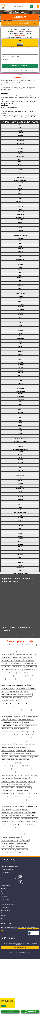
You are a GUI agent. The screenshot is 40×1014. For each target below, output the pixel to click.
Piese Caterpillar (5, 885)
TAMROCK (20, 499)
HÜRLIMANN (20, 309)
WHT (21, 852)
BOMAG (20, 161)
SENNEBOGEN (20, 475)
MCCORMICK (20, 388)
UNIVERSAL (20, 525)
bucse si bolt (23, 747)
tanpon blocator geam (24, 759)
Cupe (15, 2)
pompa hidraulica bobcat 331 (8, 787)
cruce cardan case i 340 (15, 738)
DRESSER (20, 225)
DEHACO (20, 204)
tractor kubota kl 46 (6, 707)
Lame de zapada (5, 910)
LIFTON (20, 375)
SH (20, 478)
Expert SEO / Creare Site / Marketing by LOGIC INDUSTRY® (20, 952)
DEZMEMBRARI (20, 214)
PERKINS (20, 436)
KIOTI (20, 343)
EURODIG (20, 233)
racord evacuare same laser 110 (22, 778)
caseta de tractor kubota (25, 756)
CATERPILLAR (20, 175)
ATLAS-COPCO (20, 140)
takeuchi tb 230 (32, 688)
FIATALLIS (20, 264)
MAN (20, 380)
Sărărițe (28, 2)
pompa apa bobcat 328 (7, 716)
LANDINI (20, 367)
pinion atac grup (18, 660)
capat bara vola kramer (19, 676)
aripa (17, 747)
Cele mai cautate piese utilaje (8, 904)
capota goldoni (5, 818)
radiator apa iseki (17, 722)
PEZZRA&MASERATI (20, 438)
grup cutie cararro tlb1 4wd (25, 831)
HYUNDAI (20, 312)
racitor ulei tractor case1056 (8, 682)
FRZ (20, 272)
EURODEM (20, 230)
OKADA (20, 425)
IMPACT (20, 320)
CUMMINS (20, 188)
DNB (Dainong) (20, 217)
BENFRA (20, 151)
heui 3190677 (21, 821)
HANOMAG (20, 291)
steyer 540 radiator (26, 645)
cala (21, 691)
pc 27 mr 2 (20, 669)
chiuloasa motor (27, 772)
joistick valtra (26, 722)
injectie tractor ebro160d (7, 728)
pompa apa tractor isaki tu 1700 (21, 728)
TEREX (20, 507)
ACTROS (20, 127)
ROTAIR (20, 454)
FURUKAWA (20, 278)
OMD (20, 433)
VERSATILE (20, 541)
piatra (13, 679)
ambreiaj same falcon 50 (24, 679)
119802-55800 (19, 700)
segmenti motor (30, 750)
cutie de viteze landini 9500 (23, 648)
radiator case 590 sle (6, 769)
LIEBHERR (20, 372)
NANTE (20, 409)
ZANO (20, 560)
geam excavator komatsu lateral (9, 672)
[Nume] (20, 56)
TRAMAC (20, 517)
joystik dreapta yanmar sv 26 (8, 790)
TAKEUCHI (20, 496)
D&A (20, 190)
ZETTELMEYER (20, 568)
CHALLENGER (20, 177)
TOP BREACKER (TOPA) (20, 512)
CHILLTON (20, 183)
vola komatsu (32, 731)
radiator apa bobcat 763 (7, 734)
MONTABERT (20, 399)
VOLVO (20, 546)
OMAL (20, 430)
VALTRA (20, 533)
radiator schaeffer (30, 676)
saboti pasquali (17, 734)
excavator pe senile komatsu (16, 784)
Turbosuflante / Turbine (28, 635)
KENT (20, 341)
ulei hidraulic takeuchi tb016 (8, 688)
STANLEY (20, 486)
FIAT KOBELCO (20, 259)
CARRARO (20, 169)
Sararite (3, 918)
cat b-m (10, 663)
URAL (20, 528)
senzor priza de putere (31, 821)
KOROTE (20, 354)
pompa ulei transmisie (27, 762)
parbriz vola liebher (6, 666)
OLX (20, 428)
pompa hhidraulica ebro (7, 654)
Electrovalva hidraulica (6, 902)
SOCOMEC (20, 481)
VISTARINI (20, 544)
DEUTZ (20, 209)
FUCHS (20, 275)
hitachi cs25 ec (5, 784)
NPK (20, 417)
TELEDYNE (20, 504)
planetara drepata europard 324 (9, 648)
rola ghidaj (4, 747)
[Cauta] (31, 6)
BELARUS (20, 148)
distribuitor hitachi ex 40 (7, 741)
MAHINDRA (20, 378)
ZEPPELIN (20, 562)
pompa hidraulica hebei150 (24, 803)
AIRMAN (20, 135)
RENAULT (20, 452)
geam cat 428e (5, 738)
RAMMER (20, 446)
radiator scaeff (25, 734)
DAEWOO (20, 196)
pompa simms (19, 769)
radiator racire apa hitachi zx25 (9, 775)
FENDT (20, 243)
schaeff (8, 679)
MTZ (20, 407)
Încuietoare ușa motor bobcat (13, 645)
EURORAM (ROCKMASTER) (20, 235)
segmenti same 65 (13, 719)
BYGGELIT (20, 167)
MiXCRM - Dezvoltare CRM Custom (20, 947)
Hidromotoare (5, 913)
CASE (20, 172)
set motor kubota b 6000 (19, 654)
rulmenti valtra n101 (6, 834)
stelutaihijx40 (20, 772)
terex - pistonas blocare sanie (8, 710)
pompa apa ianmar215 (7, 722)
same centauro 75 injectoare (8, 781)
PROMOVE (20, 444)
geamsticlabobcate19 (14, 713)
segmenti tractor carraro (21, 731)
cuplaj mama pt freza (16, 666)
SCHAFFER (20, 470)
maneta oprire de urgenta (7, 744)
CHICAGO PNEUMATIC (20, 180)
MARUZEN (20, 383)
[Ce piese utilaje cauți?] (20, 6)
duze (26, 697)
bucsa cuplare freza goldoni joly (9, 694)
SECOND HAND (20, 473)
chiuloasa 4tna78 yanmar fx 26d (9, 669)
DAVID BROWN (20, 201)
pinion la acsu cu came (23, 703)
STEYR (20, 491)
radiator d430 (31, 685)
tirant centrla (16, 818)
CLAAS (20, 185)
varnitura (4, 645)
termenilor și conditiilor (22, 70)
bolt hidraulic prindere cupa (30, 669)
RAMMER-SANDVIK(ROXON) (20, 449)
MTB (20, 404)
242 (11, 818)
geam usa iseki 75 (33, 682)
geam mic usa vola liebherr (26, 713)
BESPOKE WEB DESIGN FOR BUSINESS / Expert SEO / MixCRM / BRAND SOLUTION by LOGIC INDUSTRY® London (20, 944)
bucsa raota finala (17, 657)
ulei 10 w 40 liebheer (6, 793)
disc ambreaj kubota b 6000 (8, 843)
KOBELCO (20, 346)
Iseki (20, 325)
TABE (20, 494)
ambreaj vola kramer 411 (21, 688)
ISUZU (20, 328)
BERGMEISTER (20, 156)
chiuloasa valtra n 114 (18, 716)
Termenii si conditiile (9, 1001)
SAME (20, 457)
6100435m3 (24, 809)
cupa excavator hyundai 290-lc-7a (23, 787)
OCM (20, 423)
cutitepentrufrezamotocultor (8, 762)
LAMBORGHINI (20, 365)
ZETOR (20, 565)
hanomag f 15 (11, 747)
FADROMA (20, 238)
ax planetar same (5, 651)
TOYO (20, 515)
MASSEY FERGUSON (20, 386)
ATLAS (20, 138)
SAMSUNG (20, 459)
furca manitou (34, 775)
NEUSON (20, 412)
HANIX (20, 288)
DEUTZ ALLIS (20, 212)
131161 (30, 697)
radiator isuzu (5, 824)
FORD (20, 267)
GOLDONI (20, 283)
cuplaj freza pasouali (27, 651)
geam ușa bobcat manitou (7, 660)
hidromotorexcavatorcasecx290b (19, 707)
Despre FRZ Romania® (7, 891)
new (20, 840)
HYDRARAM (20, 304)
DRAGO (20, 222)
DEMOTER (20, 206)
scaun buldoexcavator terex (8, 800)
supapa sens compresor (21, 781)
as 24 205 (18, 762)
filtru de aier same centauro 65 (19, 685)
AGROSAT (20, 132)
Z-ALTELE (20, 557)
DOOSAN (20, 219)
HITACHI (20, 296)
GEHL (20, 280)
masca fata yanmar (27, 710)
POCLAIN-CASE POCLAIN (20, 441)
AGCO (20, 130)
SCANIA (20, 465)
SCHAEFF (20, 467)
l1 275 (26, 766)
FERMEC (20, 246)
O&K (20, 420)
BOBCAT (20, 159)
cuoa (3, 691)
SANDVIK (20, 462)
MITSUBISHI (20, 396)
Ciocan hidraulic (17, 635)
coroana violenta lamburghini (12, 691)
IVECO (20, 333)
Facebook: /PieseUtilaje (6, 871)
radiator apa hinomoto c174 (8, 750)
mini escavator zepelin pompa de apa (29, 818)
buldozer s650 (28, 753)
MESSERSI (20, 394)
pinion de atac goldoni (32, 666)
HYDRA (20, 301)
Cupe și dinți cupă (6, 635)
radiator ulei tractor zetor (7, 778)
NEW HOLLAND (20, 415)
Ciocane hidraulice (21, 2)
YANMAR (20, 552)
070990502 (18, 710)
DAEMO (20, 193)
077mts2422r (4, 713)
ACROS (20, 125)
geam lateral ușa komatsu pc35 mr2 (10, 797)
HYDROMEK (20, 307)
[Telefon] (20, 59)
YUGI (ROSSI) (20, 554)
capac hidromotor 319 (18, 697)
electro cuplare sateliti (29, 660)
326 (17, 679)
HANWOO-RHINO (20, 293)
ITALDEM (20, 330)
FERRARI (20, 249)
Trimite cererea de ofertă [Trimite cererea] (20, 66)
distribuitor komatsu (6, 657)
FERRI (20, 254)
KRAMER (20, 357)
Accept (3, 1006)
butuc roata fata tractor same (31, 716)
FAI (20, 241)
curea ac (34, 645)
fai (13, 769)
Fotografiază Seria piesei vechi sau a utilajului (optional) (23, 42)
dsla (24, 666)
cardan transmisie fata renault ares (10, 759)
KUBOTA (20, 362)
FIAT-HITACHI (20, 262)
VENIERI (20, 536)
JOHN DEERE (20, 338)
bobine (32, 734)
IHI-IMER (20, 314)
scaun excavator (32, 812)
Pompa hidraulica (5, 899)
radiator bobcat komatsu (23, 672)
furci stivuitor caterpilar (7, 676)
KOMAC (20, 349)
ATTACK (20, 146)
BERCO (20, 154)
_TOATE (20, 570)
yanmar (3, 679)
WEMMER (20, 549)
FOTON (20, 270)
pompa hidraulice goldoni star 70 (25, 694)
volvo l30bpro (35, 769)
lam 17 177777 (27, 769)
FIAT (20, 256)
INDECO (20, 322)
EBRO (20, 227)
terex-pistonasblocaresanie (8, 725)
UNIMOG (20, 523)
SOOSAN (20, 483)
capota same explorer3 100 (22, 790)
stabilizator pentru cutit (7, 766)
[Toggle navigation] (38, 6)
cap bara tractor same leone (29, 663)
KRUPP (20, 359)
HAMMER (20, 285)
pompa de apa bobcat (16, 651)
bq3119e (30, 707)
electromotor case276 (24, 797)
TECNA (20, 502)
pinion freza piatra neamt (21, 682)
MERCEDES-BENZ (20, 391)
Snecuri (3, 915)
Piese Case (4, 888)
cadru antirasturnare (6, 809)
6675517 (26, 691)
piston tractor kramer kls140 (31, 793)
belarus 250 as (31, 781)
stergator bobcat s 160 (27, 657)
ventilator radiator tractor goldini (9, 703)
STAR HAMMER (20, 488)
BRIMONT (20, 164)
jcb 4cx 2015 (4, 719)
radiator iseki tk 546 (6, 685)
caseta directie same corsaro (16, 828)
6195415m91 (4, 663)
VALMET (20, 531)
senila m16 (34, 679)
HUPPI (20, 299)
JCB (20, 336)
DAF (20, 198)
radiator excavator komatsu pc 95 (26, 719)
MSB (20, 401)
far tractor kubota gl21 (31, 654)
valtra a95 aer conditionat (23, 775)
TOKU (20, 510)
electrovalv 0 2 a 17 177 (18, 793)
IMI (20, 317)
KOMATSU (20, 351)
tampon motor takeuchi (18, 753)
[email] (20, 62)
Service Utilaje (5, 893)
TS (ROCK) (20, 520)
